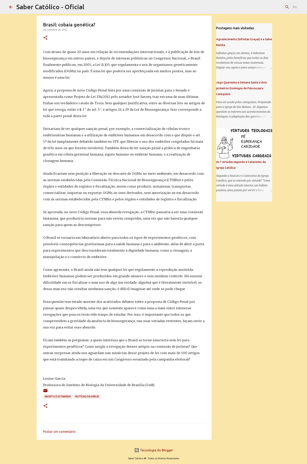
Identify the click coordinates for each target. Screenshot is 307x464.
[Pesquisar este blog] (278, 7)
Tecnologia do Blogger (153, 450)
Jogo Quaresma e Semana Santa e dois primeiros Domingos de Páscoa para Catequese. (241, 88)
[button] (45, 38)
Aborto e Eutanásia (58, 396)
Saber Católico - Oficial (50, 6)
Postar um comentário (59, 431)
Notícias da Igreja (87, 396)
